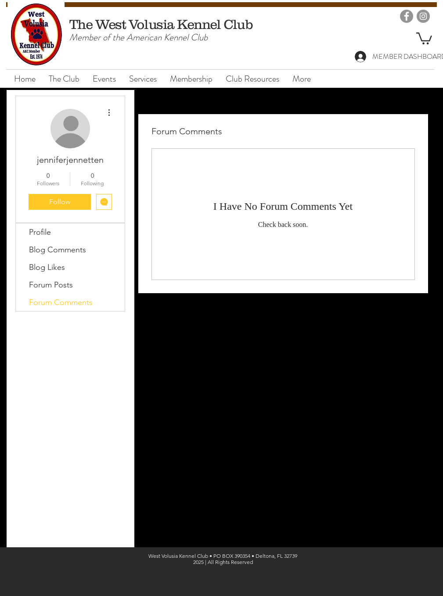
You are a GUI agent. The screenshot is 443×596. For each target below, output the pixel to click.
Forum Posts (51, 285)
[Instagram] (423, 16)
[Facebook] (406, 16)
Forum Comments (61, 302)
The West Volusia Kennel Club (161, 24)
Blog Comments (57, 250)
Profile (40, 232)
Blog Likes (47, 267)
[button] (424, 37)
